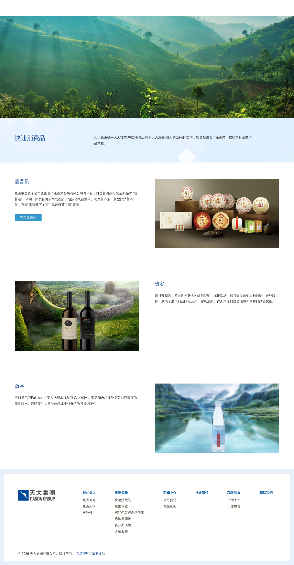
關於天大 (89, 492)
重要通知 (98, 553)
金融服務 (121, 531)
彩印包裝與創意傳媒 (129, 512)
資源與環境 (123, 525)
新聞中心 (169, 492)
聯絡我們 (266, 492)
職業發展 (233, 492)
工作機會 (233, 506)
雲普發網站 (28, 217)
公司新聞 (169, 500)
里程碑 (87, 512)
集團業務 (121, 492)
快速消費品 (123, 500)
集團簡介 (89, 500)
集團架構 (89, 506)
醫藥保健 (121, 506)
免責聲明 (82, 553)
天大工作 (233, 500)
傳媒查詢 (169, 506)
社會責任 (201, 492)
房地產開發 (123, 519)
